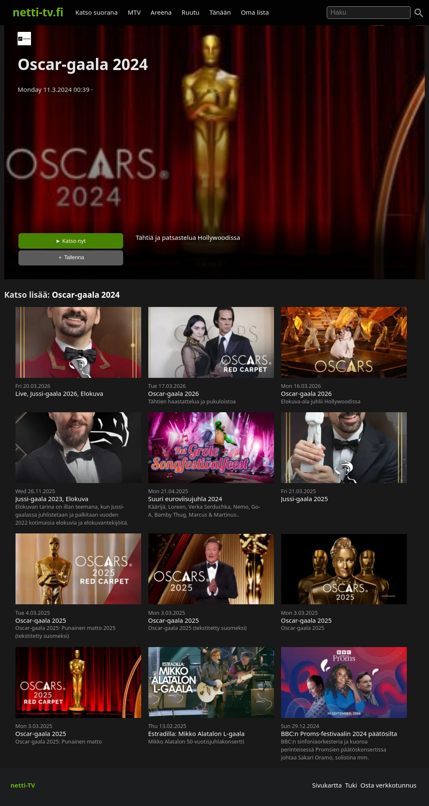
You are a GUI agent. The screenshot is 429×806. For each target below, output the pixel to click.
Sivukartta (327, 785)
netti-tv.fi (38, 12)
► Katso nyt (71, 240)
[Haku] (419, 13)
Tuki (351, 785)
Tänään (220, 12)
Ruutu (191, 12)
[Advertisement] (214, 160)
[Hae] (369, 12)
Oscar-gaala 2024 (86, 294)
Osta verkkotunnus (388, 785)
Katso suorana (96, 12)
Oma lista (255, 12)
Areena (161, 12)
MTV (134, 12)
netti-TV (22, 785)
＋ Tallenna (70, 257)
